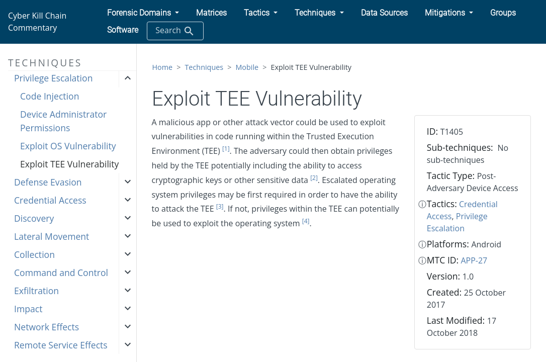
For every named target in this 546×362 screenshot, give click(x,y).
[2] (314, 177)
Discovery (34, 218)
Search (175, 31)
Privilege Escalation (53, 78)
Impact (28, 309)
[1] (226, 148)
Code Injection (49, 96)
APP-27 (474, 260)
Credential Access (50, 200)
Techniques (204, 67)
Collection (34, 254)
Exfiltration (36, 291)
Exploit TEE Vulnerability (69, 164)
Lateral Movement (51, 236)
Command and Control (61, 272)
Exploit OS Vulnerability (68, 146)
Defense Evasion (48, 182)
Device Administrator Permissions (63, 120)
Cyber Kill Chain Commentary (37, 21)
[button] (143, 13)
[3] (220, 206)
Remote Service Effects (61, 345)
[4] (306, 221)
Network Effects (46, 327)
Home (162, 67)
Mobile (246, 67)
